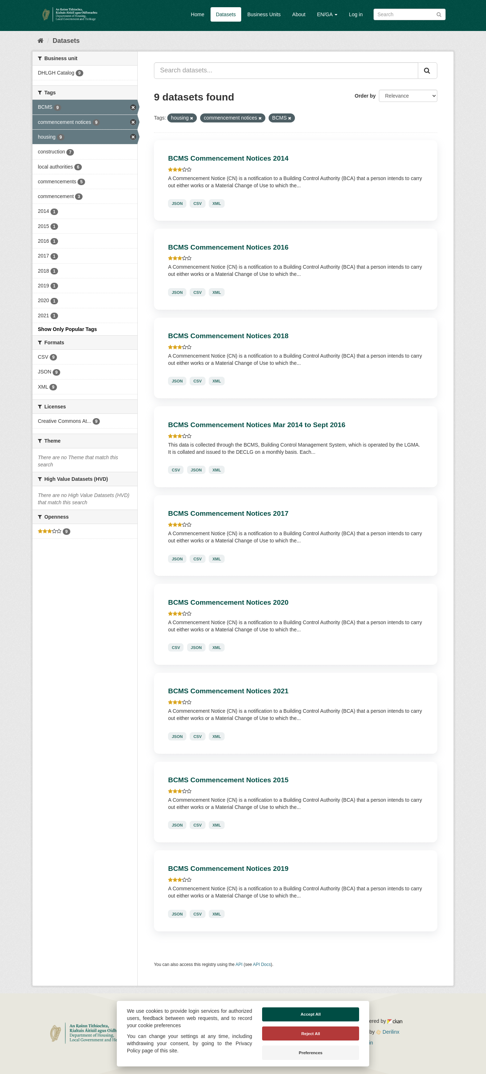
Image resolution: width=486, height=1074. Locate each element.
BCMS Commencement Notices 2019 (228, 868)
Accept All (311, 1014)
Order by (365, 96)
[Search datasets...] (286, 70)
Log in (356, 14)
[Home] (40, 40)
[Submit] (439, 14)
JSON (177, 203)
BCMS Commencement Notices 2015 (228, 780)
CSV (197, 203)
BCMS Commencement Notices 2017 (228, 513)
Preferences (311, 1053)
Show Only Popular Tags (67, 329)
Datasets (226, 14)
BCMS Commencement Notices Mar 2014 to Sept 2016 (256, 425)
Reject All (310, 1034)
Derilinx (387, 1032)
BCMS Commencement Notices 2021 (228, 691)
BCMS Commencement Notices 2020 (228, 602)
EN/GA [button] (327, 14)
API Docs (262, 964)
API (238, 964)
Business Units (264, 14)
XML (216, 203)
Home (197, 14)
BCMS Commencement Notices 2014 (228, 158)
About (299, 14)
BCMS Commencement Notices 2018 (228, 336)
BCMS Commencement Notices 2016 (228, 247)
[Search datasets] (410, 14)
